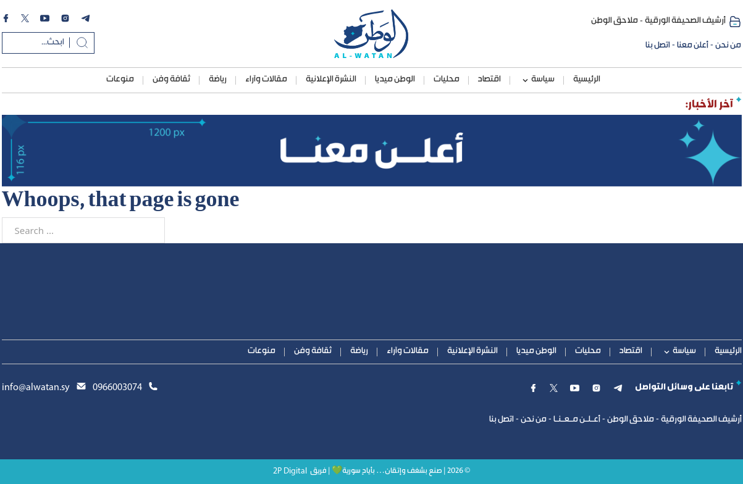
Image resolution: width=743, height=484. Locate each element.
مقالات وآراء (266, 79)
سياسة (543, 79)
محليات (447, 79)
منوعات (120, 79)
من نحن (728, 45)
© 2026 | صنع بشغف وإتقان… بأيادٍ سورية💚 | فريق (390, 471)
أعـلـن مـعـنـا (576, 419)
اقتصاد (489, 79)
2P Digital (290, 471)
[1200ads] (372, 150)
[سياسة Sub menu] (525, 80)
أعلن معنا (692, 45)
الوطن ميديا (395, 79)
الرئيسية (586, 79)
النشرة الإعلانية (331, 79)
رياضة (218, 79)
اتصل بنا (657, 45)
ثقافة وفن (171, 79)
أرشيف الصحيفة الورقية (685, 21)
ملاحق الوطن (614, 21)
